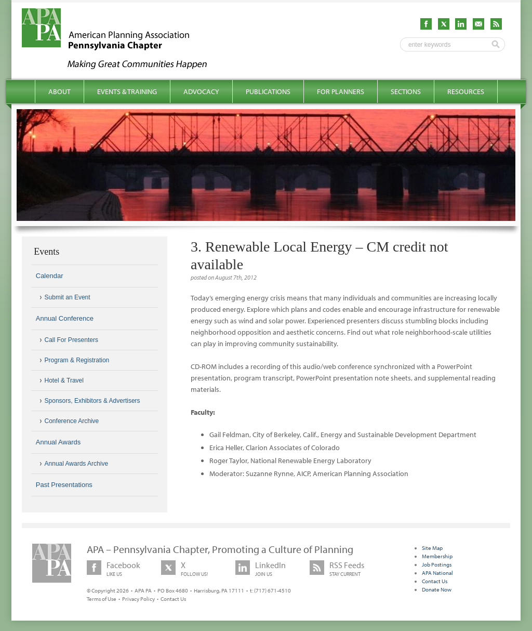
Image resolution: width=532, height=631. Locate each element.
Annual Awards (58, 442)
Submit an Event (67, 297)
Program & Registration (77, 360)
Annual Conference (65, 318)
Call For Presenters (71, 340)
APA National (437, 572)
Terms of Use (101, 598)
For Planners (340, 91)
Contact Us (173, 598)
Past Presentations (64, 485)
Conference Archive (72, 421)
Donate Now (436, 589)
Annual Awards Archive (77, 463)
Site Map (432, 547)
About (59, 91)
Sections (406, 91)
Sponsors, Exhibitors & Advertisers (92, 400)
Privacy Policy (138, 598)
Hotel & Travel (64, 380)
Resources (465, 91)
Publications (268, 91)
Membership (437, 556)
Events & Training (127, 91)
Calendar (49, 276)
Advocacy (201, 91)
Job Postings (436, 564)
